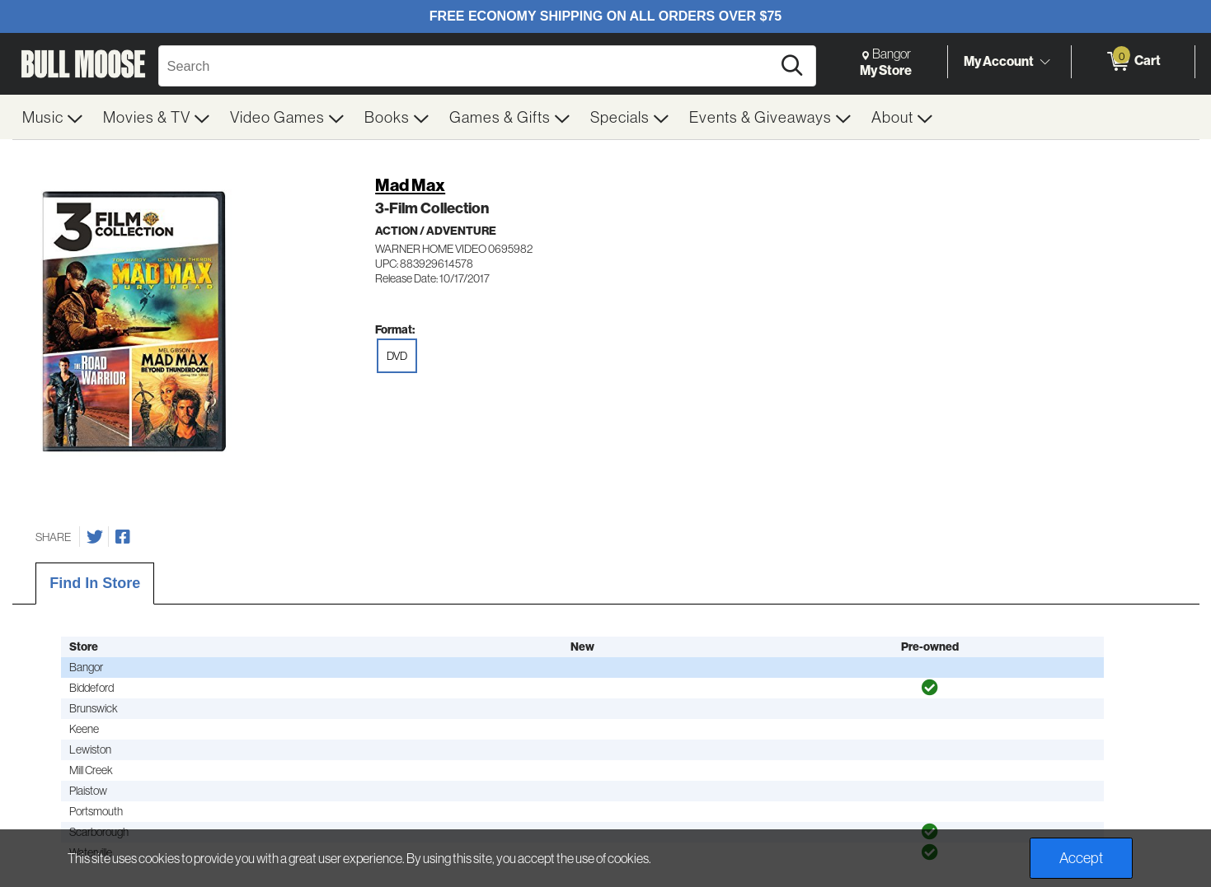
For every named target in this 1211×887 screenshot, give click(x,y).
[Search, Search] (467, 66)
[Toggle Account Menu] (1045, 62)
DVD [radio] (397, 355)
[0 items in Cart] (1133, 61)
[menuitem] (52, 117)
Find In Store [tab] (94, 583)
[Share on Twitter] (95, 537)
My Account (999, 61)
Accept (1081, 857)
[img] (930, 687)
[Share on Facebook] (122, 537)
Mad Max (410, 185)
